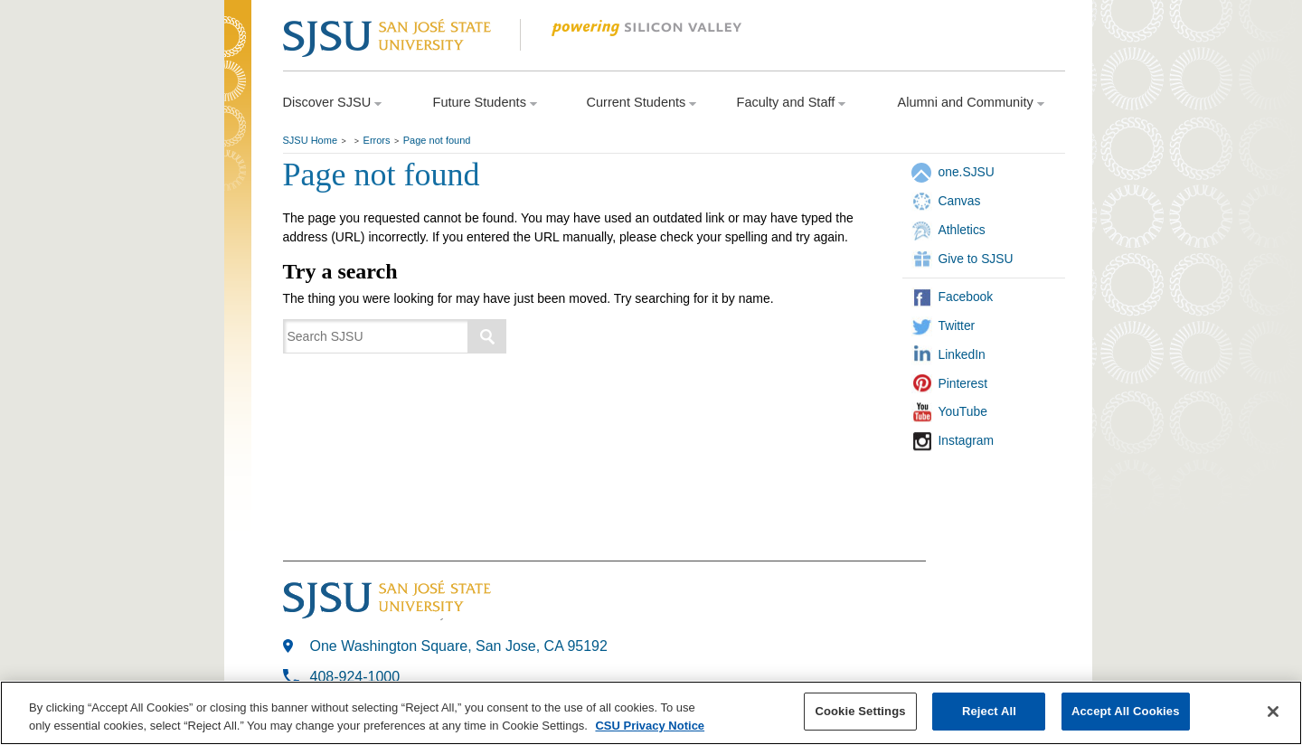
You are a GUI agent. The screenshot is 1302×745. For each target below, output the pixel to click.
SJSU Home (310, 140)
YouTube (963, 411)
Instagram (966, 440)
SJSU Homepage (237, 61)
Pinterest (963, 383)
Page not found (437, 140)
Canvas (960, 200)
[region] (651, 713)
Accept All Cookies (1125, 711)
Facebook (966, 296)
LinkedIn (962, 354)
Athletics (962, 229)
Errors (377, 140)
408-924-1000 (355, 676)
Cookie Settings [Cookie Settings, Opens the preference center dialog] (860, 711)
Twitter (957, 325)
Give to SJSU (976, 258)
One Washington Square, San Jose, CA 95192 (459, 646)
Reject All (989, 711)
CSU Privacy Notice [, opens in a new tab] (649, 725)
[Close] (1273, 711)
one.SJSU (967, 172)
